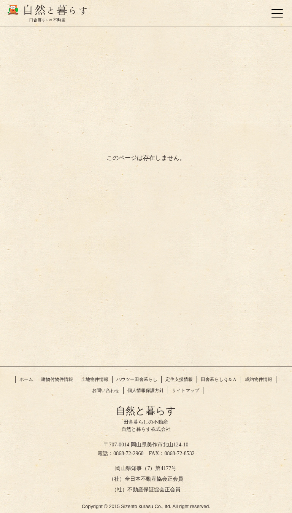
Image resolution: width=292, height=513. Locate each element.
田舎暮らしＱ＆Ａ (219, 379)
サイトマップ (185, 390)
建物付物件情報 (57, 379)
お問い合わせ (105, 390)
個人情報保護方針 (145, 390)
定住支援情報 (179, 379)
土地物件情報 (94, 379)
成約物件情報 (258, 379)
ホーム (26, 379)
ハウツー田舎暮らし (136, 379)
